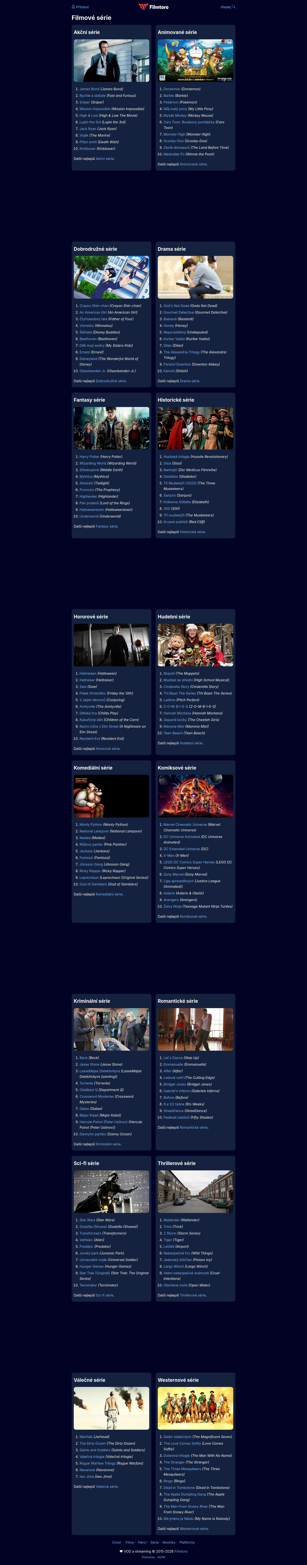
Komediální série (109, 894)
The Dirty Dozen (93, 1443)
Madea (85, 838)
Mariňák (86, 1437)
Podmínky (148, 1557)
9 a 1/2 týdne (174, 1104)
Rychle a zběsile (93, 95)
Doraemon (172, 89)
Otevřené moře (175, 1285)
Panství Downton (177, 364)
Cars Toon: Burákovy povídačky (189, 122)
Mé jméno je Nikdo (179, 1518)
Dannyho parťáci (93, 1134)
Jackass (86, 851)
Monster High (174, 134)
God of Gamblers (93, 884)
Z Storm (170, 1233)
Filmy (130, 1542)
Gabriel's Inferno (177, 1091)
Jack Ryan (88, 129)
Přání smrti (88, 142)
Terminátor (88, 1285)
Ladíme (169, 700)
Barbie (169, 95)
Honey (169, 325)
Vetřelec (86, 1240)
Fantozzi (86, 858)
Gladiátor (171, 476)
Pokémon (171, 102)
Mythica (86, 476)
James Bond (90, 89)
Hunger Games (92, 1266)
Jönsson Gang (91, 864)
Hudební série (191, 743)
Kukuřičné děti (91, 720)
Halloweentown (92, 509)
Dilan (168, 345)
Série (154, 1542)
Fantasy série (106, 526)
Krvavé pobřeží (176, 522)
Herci (142, 1542)
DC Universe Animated (182, 837)
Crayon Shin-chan (94, 306)
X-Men (169, 855)
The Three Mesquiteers (182, 1469)
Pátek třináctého (93, 693)
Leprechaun (89, 877)
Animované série (193, 164)
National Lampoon (94, 831)
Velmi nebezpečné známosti (186, 1273)
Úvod (117, 1542)
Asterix (169, 893)
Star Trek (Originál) (95, 1273)
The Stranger (174, 1462)
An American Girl (93, 312)
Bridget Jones (175, 1084)
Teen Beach (173, 733)
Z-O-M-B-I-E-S (176, 706)
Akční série (105, 158)
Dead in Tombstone (179, 1487)
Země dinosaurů (177, 147)
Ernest (85, 352)
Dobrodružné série (111, 381)
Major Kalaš (89, 1115)
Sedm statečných (177, 1437)
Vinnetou (87, 325)
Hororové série (108, 748)
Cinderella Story (176, 686)
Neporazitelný (175, 332)
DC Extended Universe (182, 849)
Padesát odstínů (176, 1117)
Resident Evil (90, 738)
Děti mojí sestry (92, 345)
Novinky (168, 1542)
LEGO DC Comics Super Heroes (189, 862)
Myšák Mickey (175, 115)
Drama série (189, 381)
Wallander (172, 1220)
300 (167, 508)
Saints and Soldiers (95, 1450)
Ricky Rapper (90, 871)
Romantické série (194, 1127)
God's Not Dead (176, 306)
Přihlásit (80, 7)
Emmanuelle (173, 1064)
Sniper (85, 102)
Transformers (90, 1233)
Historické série (192, 532)
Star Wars (87, 1220)
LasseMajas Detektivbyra (100, 1071)
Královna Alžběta (177, 502)
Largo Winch (174, 1266)
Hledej (228, 7)
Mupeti (169, 673)
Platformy (187, 1542)
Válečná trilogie (92, 1456)
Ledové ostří (173, 1077)
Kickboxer (88, 148)
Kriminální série (108, 1144)
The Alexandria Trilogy (182, 352)
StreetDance (174, 1111)
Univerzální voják (93, 1260)
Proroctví (87, 490)
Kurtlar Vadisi (174, 339)
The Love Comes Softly (182, 1443)
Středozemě (89, 470)
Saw (83, 686)
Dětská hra (88, 713)
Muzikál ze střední (178, 680)
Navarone (87, 1470)
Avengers (171, 900)
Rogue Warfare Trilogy (98, 1463)
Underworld (89, 516)
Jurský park (89, 1253)
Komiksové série (193, 916)
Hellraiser (87, 680)
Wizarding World (93, 463)
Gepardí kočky (175, 720)
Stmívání (86, 483)
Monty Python (91, 824)
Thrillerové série (193, 1295)
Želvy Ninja (172, 906)
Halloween (88, 673)
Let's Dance (173, 1058)
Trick (167, 1226)
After (167, 1071)
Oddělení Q (88, 1090)
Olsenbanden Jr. (93, 371)
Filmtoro (181, 1551)
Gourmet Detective (179, 312)
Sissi (167, 463)
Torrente (86, 1083)
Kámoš (169, 371)
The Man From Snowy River (186, 1506)
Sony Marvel (174, 874)
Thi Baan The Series (180, 693)
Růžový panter (91, 844)
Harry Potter (89, 456)
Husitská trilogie (176, 456)
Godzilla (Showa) (93, 1226)
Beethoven (88, 339)
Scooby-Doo (174, 141)
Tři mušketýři (174, 515)
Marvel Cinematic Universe (185, 824)
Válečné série (107, 1486)
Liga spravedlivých (179, 881)
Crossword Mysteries (97, 1096)
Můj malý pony (175, 109)
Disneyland (88, 359)
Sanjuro (170, 495)
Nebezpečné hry (177, 1253)
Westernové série (194, 1529)
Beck (84, 1058)
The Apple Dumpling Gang (185, 1494)
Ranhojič (170, 470)
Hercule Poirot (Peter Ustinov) (103, 1122)
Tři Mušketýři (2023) (180, 483)
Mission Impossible (95, 109)
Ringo (168, 1481)
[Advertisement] (40, 66)
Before (169, 1097)
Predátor (86, 1246)
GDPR (161, 1557)
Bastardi (170, 319)
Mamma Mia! (174, 726)
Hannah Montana (177, 713)
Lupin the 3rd (90, 122)
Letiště (169, 1246)
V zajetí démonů (93, 700)
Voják (84, 135)
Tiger (168, 1240)
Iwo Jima (87, 1476)
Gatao (84, 1108)
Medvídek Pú (174, 154)
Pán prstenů (89, 503)
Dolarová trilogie (177, 1455)
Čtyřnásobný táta (93, 319)
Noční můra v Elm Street (99, 726)
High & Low (89, 115)
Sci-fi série (104, 1295)
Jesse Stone (89, 1064)
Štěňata (86, 332)
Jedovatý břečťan (178, 1260)
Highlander (88, 496)
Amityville (87, 706)
